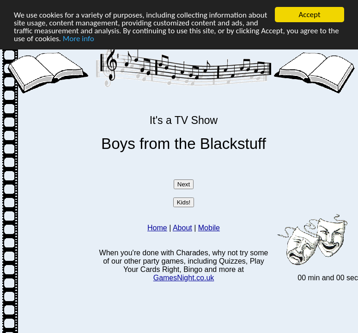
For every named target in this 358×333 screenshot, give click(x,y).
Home (157, 228)
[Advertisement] (50, 160)
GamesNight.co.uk (183, 278)
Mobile (209, 228)
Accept (309, 14)
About (182, 228)
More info (78, 38)
